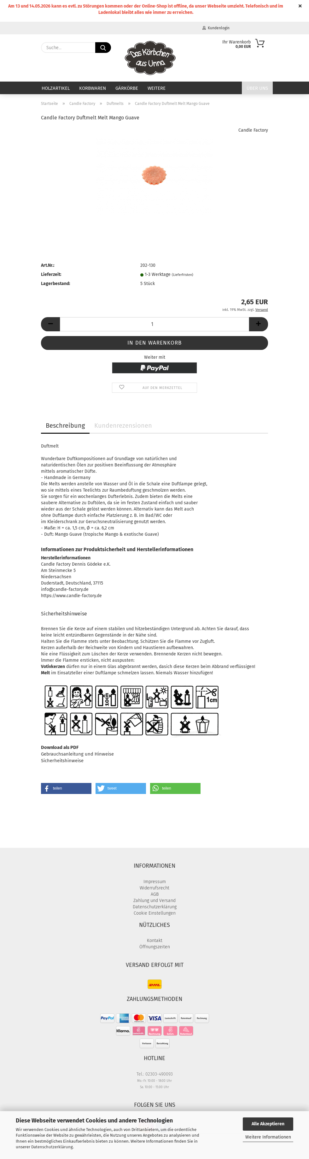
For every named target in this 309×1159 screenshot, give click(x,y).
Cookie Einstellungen (155, 913)
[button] (50, 324)
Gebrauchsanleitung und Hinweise (77, 754)
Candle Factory (253, 130)
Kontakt (154, 940)
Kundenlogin (216, 28)
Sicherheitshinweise (62, 760)
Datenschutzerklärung (52, 1147)
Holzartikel (56, 88)
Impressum (154, 881)
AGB (155, 894)
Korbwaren (92, 88)
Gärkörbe (126, 88)
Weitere (157, 88)
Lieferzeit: (51, 274)
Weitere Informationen (268, 1137)
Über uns (257, 88)
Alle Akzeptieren (268, 1124)
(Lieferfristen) (182, 275)
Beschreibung (65, 425)
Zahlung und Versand (154, 900)
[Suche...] (103, 47)
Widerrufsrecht (154, 888)
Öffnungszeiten (154, 947)
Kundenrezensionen (123, 425)
